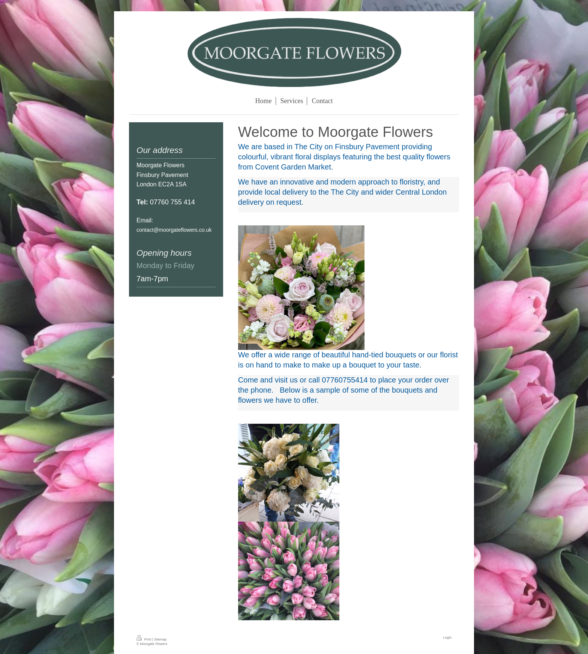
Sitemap (160, 639)
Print (144, 639)
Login (447, 637)
